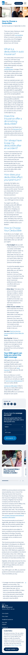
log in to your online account (14, 381)
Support (4, 624)
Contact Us (5, 627)
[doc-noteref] (21, 129)
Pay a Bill (4, 622)
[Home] (7, 3)
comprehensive (8, 69)
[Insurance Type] (14, 427)
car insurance (19, 35)
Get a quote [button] (9, 438)
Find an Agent (18, 3)
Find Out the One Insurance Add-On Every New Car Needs (14, 333)
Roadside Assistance (7, 619)
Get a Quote (5, 613)
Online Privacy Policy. (16, 645)
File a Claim (5, 616)
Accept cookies (10, 649)
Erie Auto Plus (17, 129)
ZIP (5, 430)
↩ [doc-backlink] (25, 582)
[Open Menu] (25, 3)
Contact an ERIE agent (10, 386)
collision (8, 67)
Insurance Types (8, 424)
